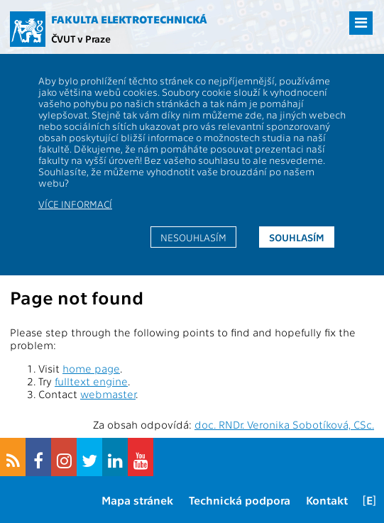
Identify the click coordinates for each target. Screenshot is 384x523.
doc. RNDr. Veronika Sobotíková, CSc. (284, 424)
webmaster (108, 393)
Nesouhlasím (193, 237)
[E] (369, 500)
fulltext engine (91, 381)
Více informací (75, 203)
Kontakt (327, 500)
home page (91, 368)
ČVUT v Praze (81, 38)
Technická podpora (239, 500)
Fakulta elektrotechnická (129, 19)
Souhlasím (296, 237)
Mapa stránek (137, 500)
